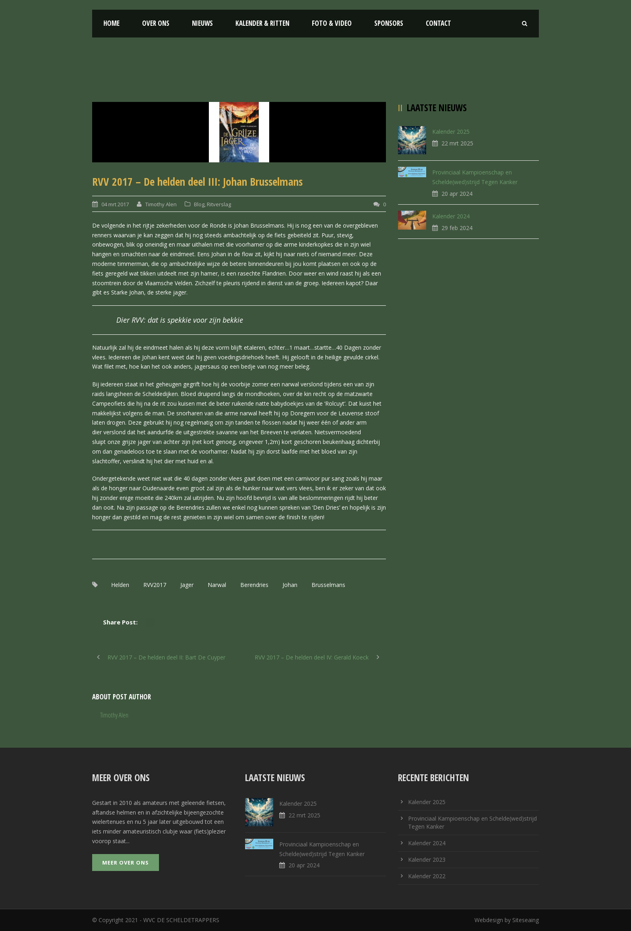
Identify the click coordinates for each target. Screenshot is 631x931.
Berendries (254, 585)
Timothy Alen (161, 204)
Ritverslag (219, 204)
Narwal (217, 585)
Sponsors (388, 23)
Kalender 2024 (451, 216)
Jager (187, 585)
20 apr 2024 (456, 193)
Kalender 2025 (451, 131)
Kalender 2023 (426, 859)
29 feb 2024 (456, 228)
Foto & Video (332, 23)
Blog (199, 204)
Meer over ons (125, 862)
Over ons (155, 23)
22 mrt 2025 (457, 143)
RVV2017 (154, 585)
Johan (290, 585)
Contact (438, 23)
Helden (120, 585)
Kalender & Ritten (262, 23)
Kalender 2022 (426, 876)
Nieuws (202, 23)
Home (111, 23)
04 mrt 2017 (115, 204)
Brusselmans (328, 585)
